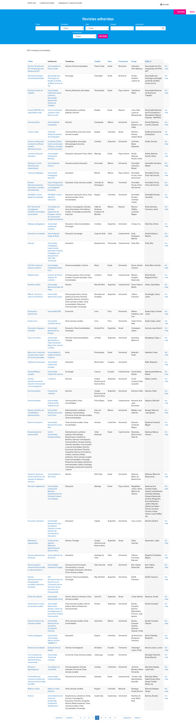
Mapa (192, 12)
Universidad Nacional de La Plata (53, 340)
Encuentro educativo (36, 521)
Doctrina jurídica (34, 391)
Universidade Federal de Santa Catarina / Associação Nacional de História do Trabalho (54, 97)
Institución (140, 24)
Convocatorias (47, 3)
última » (138, 718)
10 (110, 718)
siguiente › (128, 718)
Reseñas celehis (34, 285)
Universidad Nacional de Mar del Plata (55, 287)
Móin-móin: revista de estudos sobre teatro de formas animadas (36, 354)
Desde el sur (32, 321)
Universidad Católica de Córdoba (52, 226)
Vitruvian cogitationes (36, 486)
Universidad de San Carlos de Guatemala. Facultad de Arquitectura (55, 701)
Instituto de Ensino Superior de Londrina (55, 277)
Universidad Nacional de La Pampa (53, 330)
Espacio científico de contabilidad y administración (36, 412)
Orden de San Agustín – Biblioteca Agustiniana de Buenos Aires (54, 546)
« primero (58, 718)
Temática (64, 24)
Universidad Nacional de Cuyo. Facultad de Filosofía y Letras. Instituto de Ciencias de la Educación (55, 528)
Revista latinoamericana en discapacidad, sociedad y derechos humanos (36, 582)
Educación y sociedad (36, 234)
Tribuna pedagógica (35, 173)
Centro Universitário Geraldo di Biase (54, 434)
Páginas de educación (36, 362)
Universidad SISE (54, 311)
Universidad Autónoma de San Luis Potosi (55, 412)
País (87, 24)
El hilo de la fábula (35, 597)
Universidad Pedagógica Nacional (52, 175)
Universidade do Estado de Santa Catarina (54, 354)
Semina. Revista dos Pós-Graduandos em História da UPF (36, 68)
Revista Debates (34, 401)
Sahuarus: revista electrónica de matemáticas (35, 165)
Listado (181, 12)
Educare (31, 243)
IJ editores (52, 379)
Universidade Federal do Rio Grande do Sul (53, 403)
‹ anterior (69, 718)
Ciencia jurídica (34, 122)
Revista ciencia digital (36, 648)
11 (115, 718)
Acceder (164, 5)
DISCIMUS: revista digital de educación (55, 197)
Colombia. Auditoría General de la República (55, 134)
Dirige (133, 61)
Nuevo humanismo (35, 422)
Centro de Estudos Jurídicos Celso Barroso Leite (55, 112)
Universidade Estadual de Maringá (53, 156)
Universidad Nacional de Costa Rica (55, 424)
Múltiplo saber (33, 275)
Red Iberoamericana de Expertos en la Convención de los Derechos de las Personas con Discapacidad (55, 584)
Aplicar (103, 36)
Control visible (33, 132)
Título (38, 24)
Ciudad (113, 24)
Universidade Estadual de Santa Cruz (55, 267)
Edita (148, 61)
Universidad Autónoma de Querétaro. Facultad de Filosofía (53, 626)
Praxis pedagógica (35, 636)
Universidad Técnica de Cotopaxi (52, 657)
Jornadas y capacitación (70, 3)
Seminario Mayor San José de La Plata (55, 345)
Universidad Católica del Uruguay (52, 364)
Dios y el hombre (34, 338)
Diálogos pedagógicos (36, 224)
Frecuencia (77, 32)
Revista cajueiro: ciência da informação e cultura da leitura (36, 567)
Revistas (32, 3)
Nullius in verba (34, 689)
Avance (31, 696)
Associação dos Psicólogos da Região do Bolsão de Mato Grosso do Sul (55, 81)
